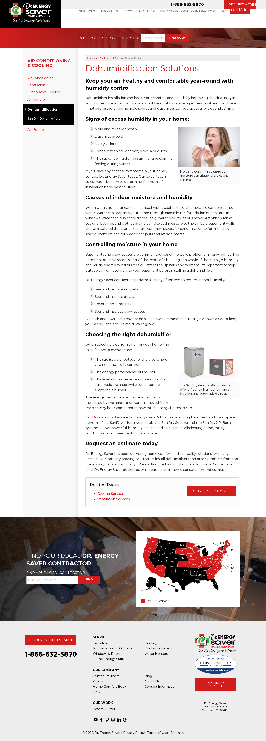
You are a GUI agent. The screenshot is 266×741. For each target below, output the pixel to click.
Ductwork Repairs (159, 648)
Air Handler (36, 99)
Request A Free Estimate (50, 640)
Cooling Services (110, 494)
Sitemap (177, 733)
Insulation (100, 643)
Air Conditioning (40, 78)
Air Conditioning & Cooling (49, 63)
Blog (148, 676)
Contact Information (161, 686)
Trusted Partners (106, 676)
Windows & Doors (106, 654)
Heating (151, 643)
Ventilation (36, 85)
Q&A (96, 692)
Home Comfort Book (109, 686)
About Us (152, 681)
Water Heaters (156, 654)
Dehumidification (42, 110)
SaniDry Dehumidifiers (43, 118)
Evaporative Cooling (43, 92)
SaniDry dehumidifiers (103, 417)
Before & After (104, 709)
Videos (98, 681)
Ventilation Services (113, 499)
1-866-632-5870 (187, 4)
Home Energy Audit (108, 659)
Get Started (126, 38)
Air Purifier (36, 130)
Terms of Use (157, 733)
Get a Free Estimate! (211, 491)
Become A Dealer (215, 684)
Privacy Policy (134, 733)
